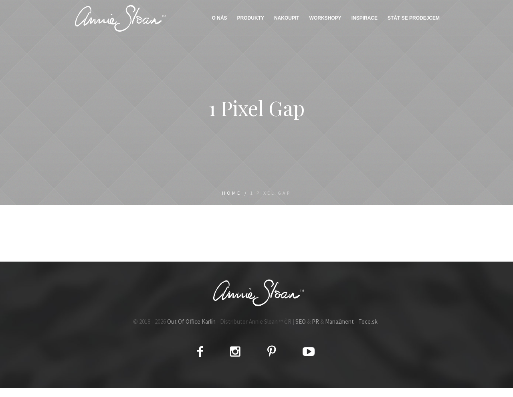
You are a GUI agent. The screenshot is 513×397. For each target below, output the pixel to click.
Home (231, 193)
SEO (300, 321)
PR (315, 321)
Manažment (339, 321)
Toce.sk (368, 321)
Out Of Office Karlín (191, 321)
